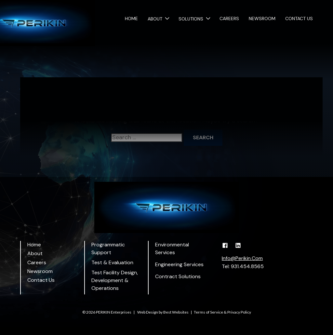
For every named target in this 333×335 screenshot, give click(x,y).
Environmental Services (172, 248)
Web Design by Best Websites (163, 312)
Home (131, 18)
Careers (229, 18)
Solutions (191, 19)
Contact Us (299, 18)
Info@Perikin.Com (242, 258)
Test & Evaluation (112, 262)
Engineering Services (179, 264)
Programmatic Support (108, 248)
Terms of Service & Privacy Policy (222, 312)
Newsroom (262, 18)
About (155, 19)
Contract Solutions (178, 276)
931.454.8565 (247, 266)
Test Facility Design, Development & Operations (114, 280)
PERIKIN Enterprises (113, 312)
